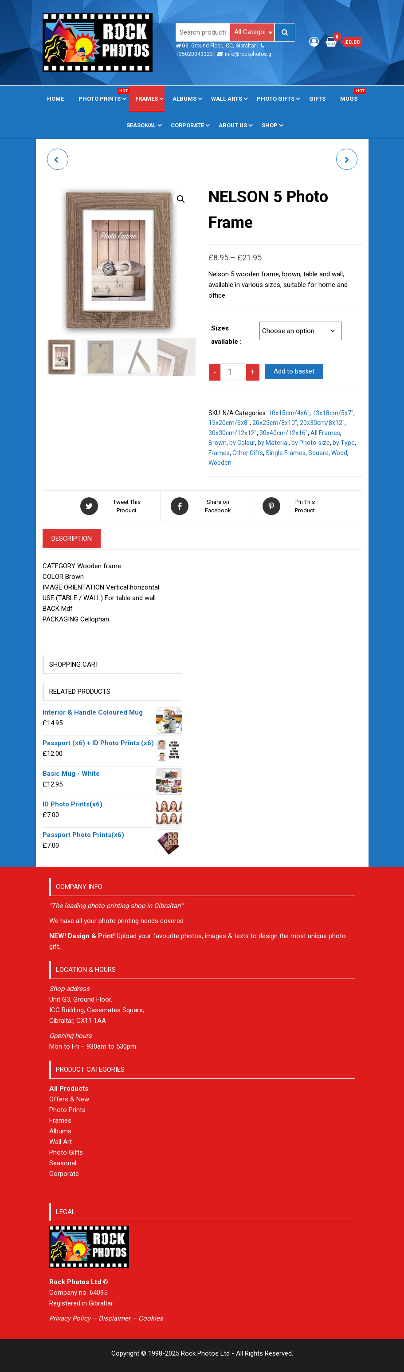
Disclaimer (114, 1318)
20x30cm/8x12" (322, 422)
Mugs (352, 95)
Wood (339, 452)
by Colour (242, 442)
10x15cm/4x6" (289, 413)
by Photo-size (310, 442)
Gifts (317, 98)
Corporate (187, 125)
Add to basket (294, 371)
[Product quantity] (233, 372)
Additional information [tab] (165, 539)
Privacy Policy (69, 1318)
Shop (270, 125)
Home (55, 98)
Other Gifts (247, 452)
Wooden (219, 462)
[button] (181, 199)
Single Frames (286, 452)
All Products (68, 1089)
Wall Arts (226, 98)
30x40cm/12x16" (283, 432)
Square (318, 452)
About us (233, 125)
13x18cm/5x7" (332, 413)
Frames (146, 98)
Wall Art (60, 1142)
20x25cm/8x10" (274, 422)
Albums (184, 98)
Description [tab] (71, 539)
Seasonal (141, 125)
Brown (217, 442)
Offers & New (69, 1099)
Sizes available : (226, 335)
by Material (273, 442)
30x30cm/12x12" (232, 432)
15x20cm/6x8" (229, 422)
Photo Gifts (275, 98)
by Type (344, 442)
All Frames (325, 432)
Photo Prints (102, 95)
